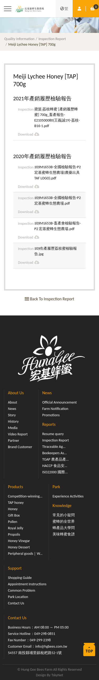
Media (12, 428)
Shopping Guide (20, 577)
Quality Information (19, 38)
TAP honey (16, 502)
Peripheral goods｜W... (25, 553)
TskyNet (57, 675)
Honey (13, 509)
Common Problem (21, 590)
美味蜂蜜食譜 (64, 534)
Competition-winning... (25, 496)
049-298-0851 (44, 633)
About (12, 402)
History (13, 421)
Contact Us (16, 603)
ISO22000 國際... (55, 472)
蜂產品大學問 (64, 528)
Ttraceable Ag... (53, 446)
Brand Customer (20, 447)
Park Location (18, 597)
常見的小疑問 (64, 515)
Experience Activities (68, 496)
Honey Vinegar (19, 541)
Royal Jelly (15, 528)
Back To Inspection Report (49, 298)
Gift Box (14, 515)
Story (12, 415)
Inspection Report (52, 38)
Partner (13, 440)
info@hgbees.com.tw (51, 646)
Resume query (53, 434)
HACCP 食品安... (54, 466)
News (12, 408)
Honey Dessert (19, 547)
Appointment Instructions (27, 584)
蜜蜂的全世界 (64, 521)
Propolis (14, 534)
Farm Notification (55, 408)
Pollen (12, 521)
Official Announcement (59, 402)
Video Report (18, 434)
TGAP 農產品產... (55, 459)
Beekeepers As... (54, 453)
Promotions (51, 415)
